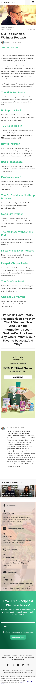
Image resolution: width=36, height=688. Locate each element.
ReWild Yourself (10, 143)
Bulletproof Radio (12, 110)
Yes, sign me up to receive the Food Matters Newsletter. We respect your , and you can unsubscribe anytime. (18, 632)
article (4, 27)
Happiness (12, 27)
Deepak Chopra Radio (14, 263)
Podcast (21, 655)
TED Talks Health (11, 125)
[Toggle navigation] (33, 2)
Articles (29, 655)
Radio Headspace (12, 161)
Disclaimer (6, 670)
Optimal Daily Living (13, 296)
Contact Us (19, 657)
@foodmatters (11, 505)
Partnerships (29, 657)
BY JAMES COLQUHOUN (15, 428)
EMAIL (5, 626)
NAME (5, 620)
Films (4, 657)
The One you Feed (12, 281)
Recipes (14, 655)
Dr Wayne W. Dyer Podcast (17, 250)
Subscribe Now (18, 637)
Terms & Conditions (17, 670)
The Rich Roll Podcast (14, 92)
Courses (7, 655)
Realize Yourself (10, 177)
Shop (10, 657)
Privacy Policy (29, 670)
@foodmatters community (16, 528)
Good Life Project (12, 214)
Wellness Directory (18, 660)
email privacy (16, 632)
